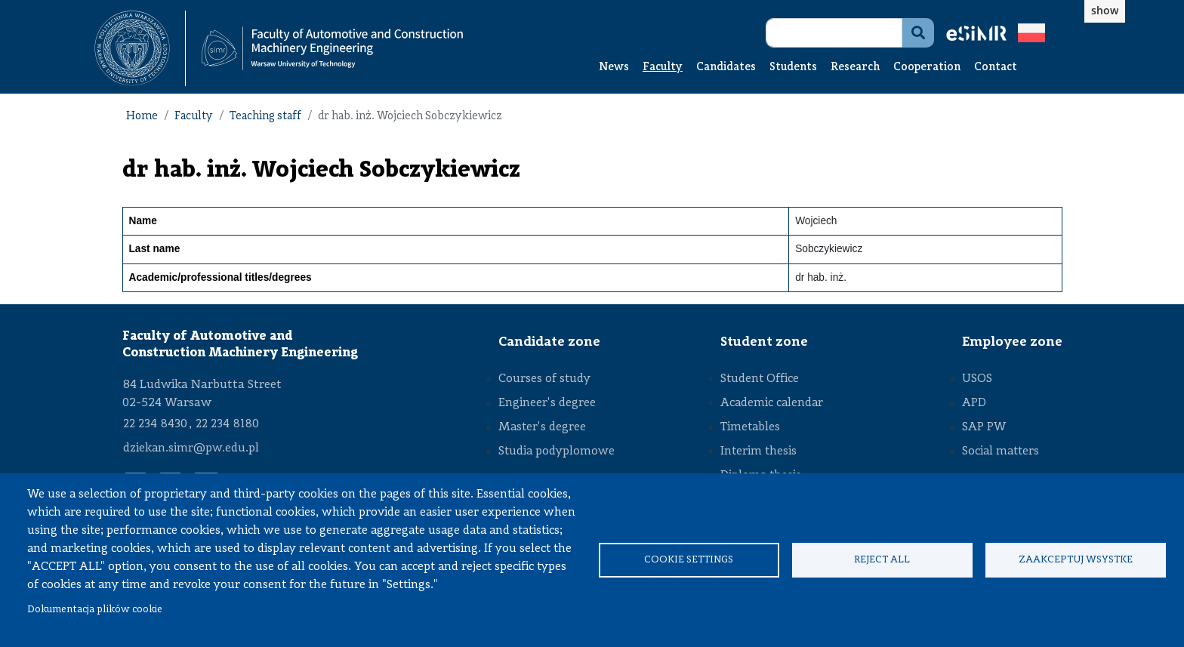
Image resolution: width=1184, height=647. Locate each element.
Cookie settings (688, 560)
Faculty (663, 67)
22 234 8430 (155, 424)
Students (793, 67)
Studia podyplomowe (556, 451)
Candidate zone (549, 342)
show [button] (1104, 10)
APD (974, 403)
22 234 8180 (227, 424)
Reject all (882, 560)
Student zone (764, 342)
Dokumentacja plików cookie (94, 610)
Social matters (1000, 451)
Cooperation (926, 67)
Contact (995, 67)
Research (855, 67)
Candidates (726, 67)
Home (142, 116)
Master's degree (542, 427)
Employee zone (1012, 342)
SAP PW (984, 427)
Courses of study (544, 379)
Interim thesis (758, 451)
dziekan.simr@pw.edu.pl (191, 448)
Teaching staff (265, 116)
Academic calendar (771, 403)
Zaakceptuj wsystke (1076, 560)
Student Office (759, 379)
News (614, 67)
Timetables (750, 427)
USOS (977, 379)
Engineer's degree (547, 403)
